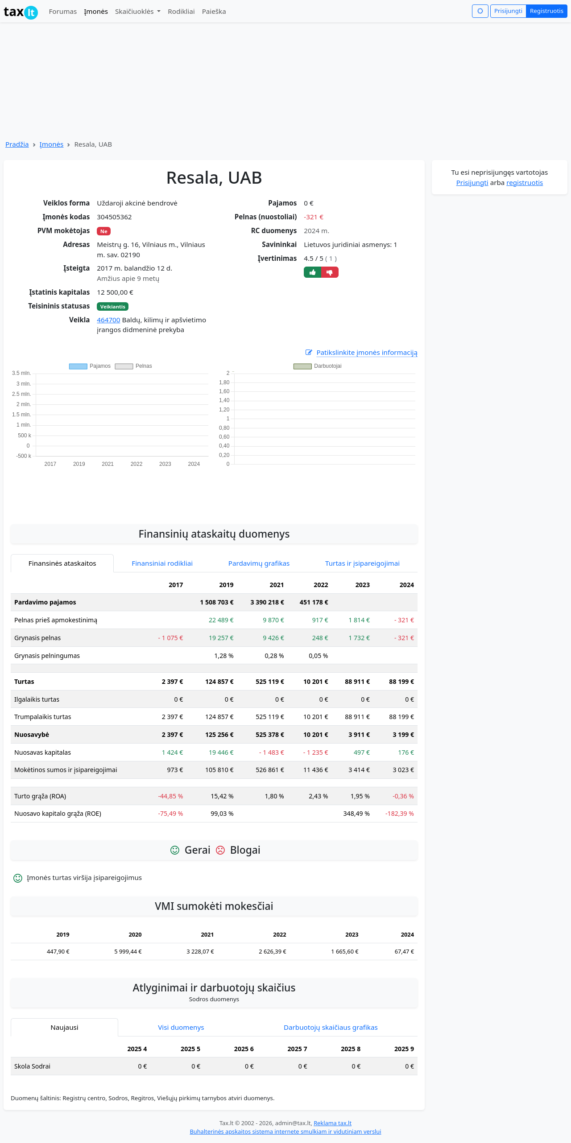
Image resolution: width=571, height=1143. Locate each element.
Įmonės (96, 11)
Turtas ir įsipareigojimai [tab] (362, 563)
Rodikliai (181, 11)
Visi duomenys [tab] (181, 1027)
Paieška (214, 11)
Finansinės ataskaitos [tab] (62, 563)
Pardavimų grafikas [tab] (259, 563)
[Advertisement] (214, 491)
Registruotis (546, 11)
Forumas (63, 11)
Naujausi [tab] (64, 1027)
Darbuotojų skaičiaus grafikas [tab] (331, 1027)
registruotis (524, 182)
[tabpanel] (214, 703)
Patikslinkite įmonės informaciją (361, 352)
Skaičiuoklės (135, 11)
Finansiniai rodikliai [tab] (162, 563)
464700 (108, 319)
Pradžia (17, 144)
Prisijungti (508, 11)
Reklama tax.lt (333, 1123)
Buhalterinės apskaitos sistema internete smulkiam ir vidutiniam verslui (285, 1131)
